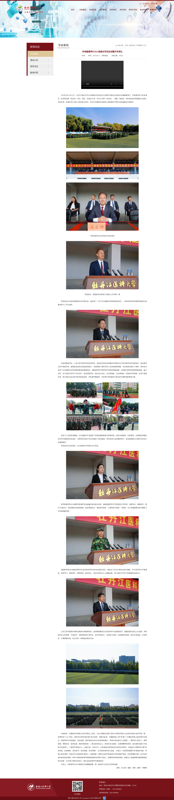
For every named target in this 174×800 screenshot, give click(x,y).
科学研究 (113, 10)
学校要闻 (34, 54)
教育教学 (103, 10)
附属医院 (153, 10)
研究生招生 (133, 10)
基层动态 (34, 66)
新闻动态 (132, 45)
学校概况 (82, 10)
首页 (72, 10)
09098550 (76, 798)
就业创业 (143, 10)
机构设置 (92, 10)
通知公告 (34, 60)
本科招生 (123, 10)
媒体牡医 (34, 72)
